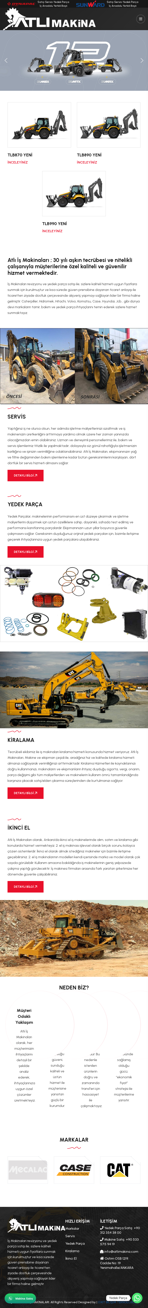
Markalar (72, 1228)
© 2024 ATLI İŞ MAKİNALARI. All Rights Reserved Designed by (53, 1302)
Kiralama (72, 1251)
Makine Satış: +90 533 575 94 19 (119, 1241)
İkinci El (71, 1258)
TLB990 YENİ (54, 223)
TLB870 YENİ (20, 155)
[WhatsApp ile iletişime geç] (20, 1298)
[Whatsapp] (137, 1298)
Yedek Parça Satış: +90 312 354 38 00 (120, 1230)
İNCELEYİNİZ (18, 162)
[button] (6, 60)
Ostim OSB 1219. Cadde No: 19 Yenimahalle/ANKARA (117, 1263)
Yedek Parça (75, 1243)
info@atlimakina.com (119, 1251)
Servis (70, 1236)
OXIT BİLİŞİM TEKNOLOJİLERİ (118, 1302)
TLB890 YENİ (89, 155)
